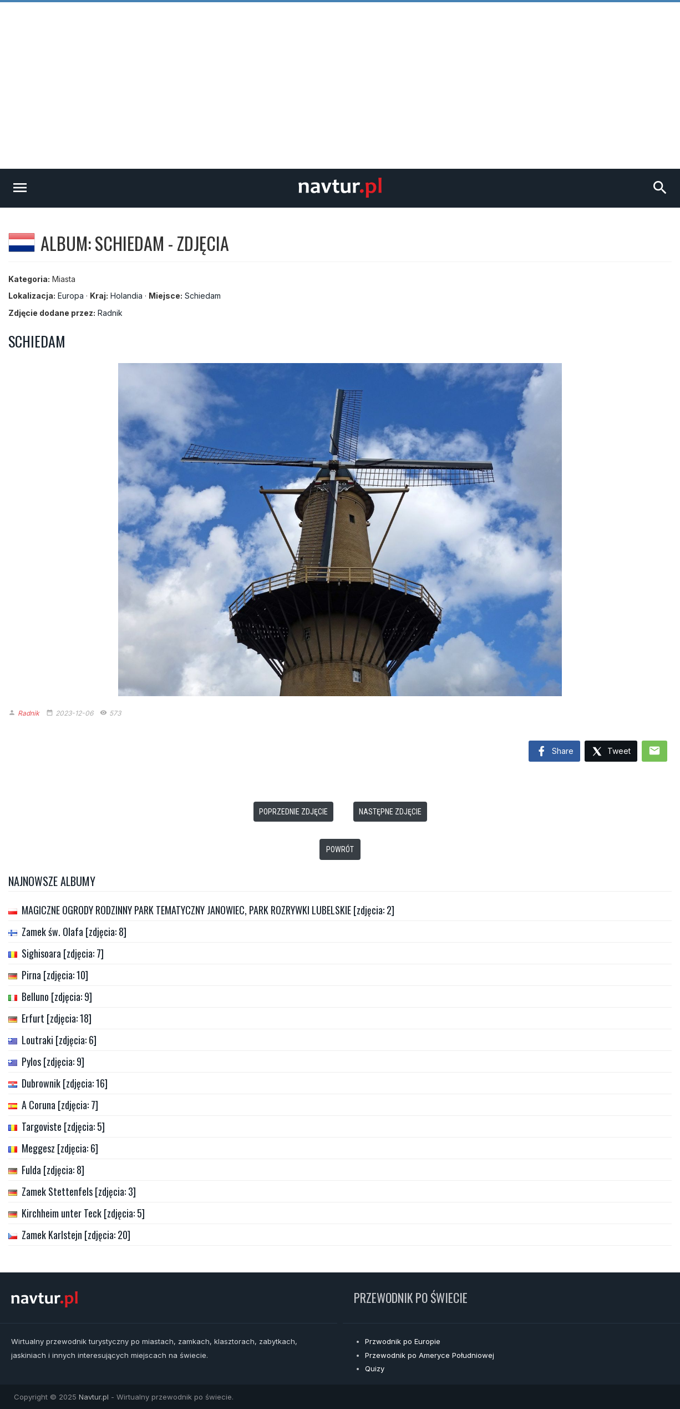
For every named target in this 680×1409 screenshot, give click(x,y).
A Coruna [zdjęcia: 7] (60, 1105)
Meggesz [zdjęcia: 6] (60, 1148)
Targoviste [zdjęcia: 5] (63, 1126)
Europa (71, 295)
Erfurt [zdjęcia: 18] (57, 1018)
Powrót (340, 849)
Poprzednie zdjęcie (293, 811)
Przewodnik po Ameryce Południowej (429, 1355)
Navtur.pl (94, 1396)
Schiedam (203, 295)
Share (554, 752)
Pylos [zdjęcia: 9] (53, 1061)
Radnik (110, 313)
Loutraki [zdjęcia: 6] (59, 1040)
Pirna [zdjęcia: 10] (55, 975)
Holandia (126, 295)
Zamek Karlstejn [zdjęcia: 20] (76, 1234)
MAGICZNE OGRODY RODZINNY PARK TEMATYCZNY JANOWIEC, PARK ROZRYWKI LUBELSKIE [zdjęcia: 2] (208, 910)
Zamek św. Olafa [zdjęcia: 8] (74, 931)
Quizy (374, 1368)
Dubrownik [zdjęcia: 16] (65, 1083)
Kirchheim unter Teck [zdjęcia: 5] (83, 1213)
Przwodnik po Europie (402, 1341)
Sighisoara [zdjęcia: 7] (63, 953)
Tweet (611, 752)
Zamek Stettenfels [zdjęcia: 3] (79, 1191)
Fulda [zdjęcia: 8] (53, 1170)
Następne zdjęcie (390, 811)
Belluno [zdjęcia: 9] (57, 996)
